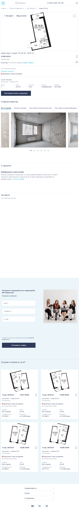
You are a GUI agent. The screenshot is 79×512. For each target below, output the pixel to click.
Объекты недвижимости (16, 8)
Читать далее (18, 179)
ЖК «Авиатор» (31, 8)
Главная (3, 8)
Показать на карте (7, 71)
